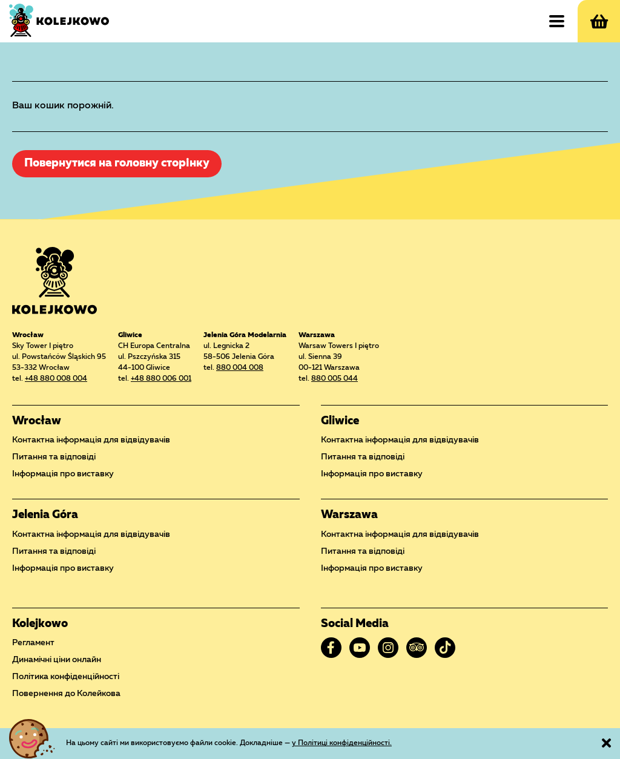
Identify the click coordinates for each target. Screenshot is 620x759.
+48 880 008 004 (56, 379)
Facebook (331, 647)
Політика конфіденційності (65, 676)
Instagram (388, 647)
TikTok (445, 647)
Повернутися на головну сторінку (116, 163)
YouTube (359, 647)
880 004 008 (239, 368)
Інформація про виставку (63, 474)
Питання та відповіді (54, 457)
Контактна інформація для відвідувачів (91, 440)
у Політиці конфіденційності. (342, 743)
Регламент (33, 643)
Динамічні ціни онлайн (56, 660)
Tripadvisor (416, 647)
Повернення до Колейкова (66, 693)
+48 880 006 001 (161, 379)
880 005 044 (334, 379)
